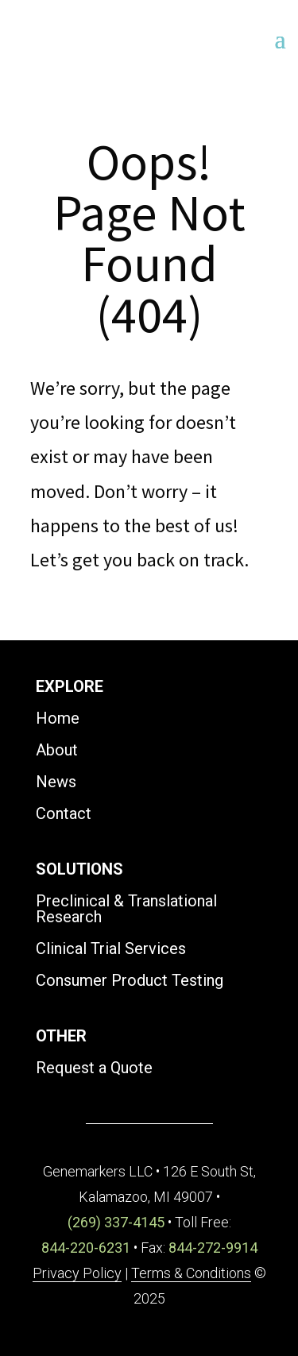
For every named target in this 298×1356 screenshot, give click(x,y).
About (57, 749)
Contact (63, 813)
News (56, 781)
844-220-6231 (85, 1247)
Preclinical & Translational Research (126, 908)
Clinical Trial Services (111, 948)
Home (57, 718)
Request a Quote (94, 1067)
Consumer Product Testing (129, 980)
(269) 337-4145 (116, 1222)
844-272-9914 (212, 1247)
